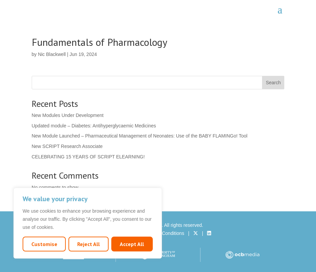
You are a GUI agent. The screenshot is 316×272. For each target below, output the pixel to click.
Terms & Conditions (163, 233)
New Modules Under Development (68, 115)
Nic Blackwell (51, 54)
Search (273, 82)
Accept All (132, 244)
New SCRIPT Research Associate (67, 146)
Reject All (88, 244)
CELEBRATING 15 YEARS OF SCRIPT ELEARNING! (88, 156)
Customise (44, 244)
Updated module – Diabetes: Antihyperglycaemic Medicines (94, 125)
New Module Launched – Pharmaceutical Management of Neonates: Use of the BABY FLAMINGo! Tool (140, 136)
